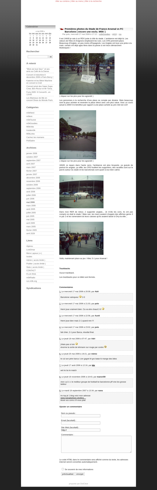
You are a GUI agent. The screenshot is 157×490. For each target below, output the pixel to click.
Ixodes (29, 256)
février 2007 (31, 171)
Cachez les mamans (35, 137)
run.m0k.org (31, 281)
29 (30, 45)
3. (60, 316)
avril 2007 (30, 164)
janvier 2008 (31, 153)
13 (46, 38)
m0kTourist (31, 120)
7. (60, 365)
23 (33, 42)
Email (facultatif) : (68, 420)
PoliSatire (30, 140)
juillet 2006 (31, 195)
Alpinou (29, 246)
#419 (114, 34)
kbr (93, 365)
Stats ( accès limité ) (35, 267)
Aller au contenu (62, 1)
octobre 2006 (32, 185)
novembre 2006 (33, 181)
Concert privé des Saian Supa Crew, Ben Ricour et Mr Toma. (39, 87)
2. (60, 303)
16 (33, 40)
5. (60, 338)
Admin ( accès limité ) (35, 260)
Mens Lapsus (32, 253)
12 (43, 38)
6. (60, 354)
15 (30, 40)
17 (37, 40)
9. (60, 390)
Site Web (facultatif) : (70, 427)
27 (46, 42)
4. (60, 327)
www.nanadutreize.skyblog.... (73, 398)
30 (33, 45)
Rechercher (32, 51)
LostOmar (30, 250)
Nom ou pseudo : (68, 413)
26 (43, 42)
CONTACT (31, 270)
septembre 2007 (33, 160)
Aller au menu (77, 1)
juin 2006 (30, 199)
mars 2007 (31, 167)
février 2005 (31, 230)
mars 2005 (31, 226)
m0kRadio (30, 277)
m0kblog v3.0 (40, 17)
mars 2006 (31, 205)
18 (40, 40)
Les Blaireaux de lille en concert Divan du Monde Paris (39, 99)
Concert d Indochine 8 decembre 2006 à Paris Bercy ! (39, 76)
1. (60, 291)
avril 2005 (30, 223)
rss (120, 34)
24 (37, 42)
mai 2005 (30, 219)
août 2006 (30, 191)
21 (50, 40)
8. (60, 377)
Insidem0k (30, 130)
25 (40, 42)
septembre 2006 (33, 188)
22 (30, 42)
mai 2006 (30, 202)
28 (50, 42)
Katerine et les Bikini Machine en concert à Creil (39, 81)
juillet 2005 (31, 212)
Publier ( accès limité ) (36, 263)
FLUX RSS (31, 274)
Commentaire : (67, 434)
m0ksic (29, 116)
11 (40, 38)
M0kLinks (30, 134)
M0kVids (30, 127)
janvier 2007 (31, 174)
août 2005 (30, 209)
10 (37, 38)
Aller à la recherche (93, 1)
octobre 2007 (32, 157)
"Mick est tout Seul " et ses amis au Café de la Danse (38, 70)
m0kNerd (30, 113)
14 (50, 38)
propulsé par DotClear (78, 487)
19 (43, 40)
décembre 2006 (33, 178)
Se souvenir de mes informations (79, 472)
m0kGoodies (104, 34)
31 (37, 45)
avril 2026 (30, 233)
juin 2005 (30, 216)
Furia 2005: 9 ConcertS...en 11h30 (38, 93)
